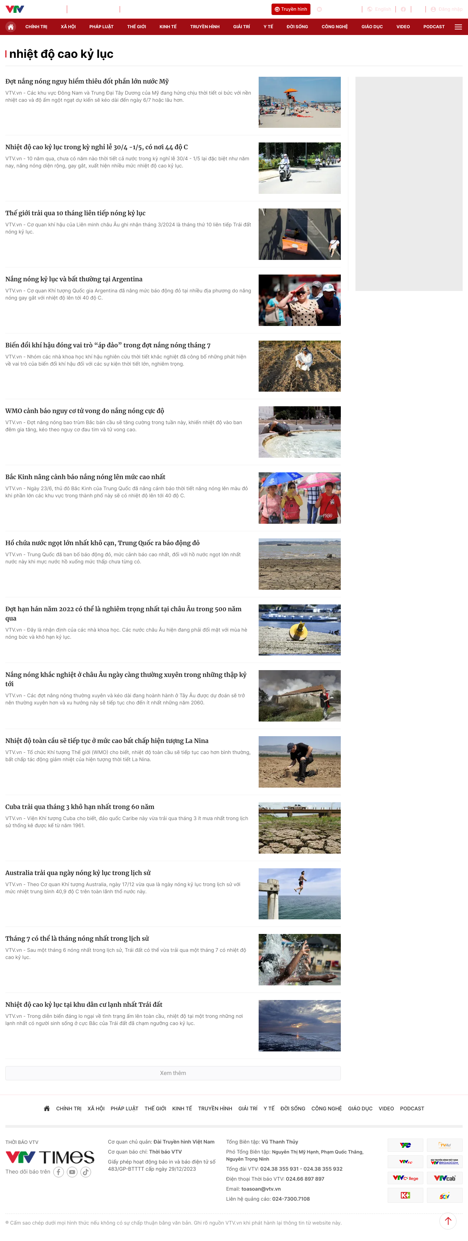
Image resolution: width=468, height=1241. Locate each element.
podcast (434, 26)
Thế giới (136, 26)
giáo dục (372, 26)
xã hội (68, 26)
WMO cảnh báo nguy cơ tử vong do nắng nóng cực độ (84, 411)
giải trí (241, 26)
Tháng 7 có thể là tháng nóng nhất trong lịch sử (77, 939)
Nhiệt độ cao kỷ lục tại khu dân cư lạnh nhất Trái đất (84, 1005)
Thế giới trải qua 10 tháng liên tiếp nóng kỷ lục (75, 213)
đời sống (297, 26)
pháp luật (101, 26)
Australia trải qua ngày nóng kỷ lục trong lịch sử (77, 873)
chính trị (36, 26)
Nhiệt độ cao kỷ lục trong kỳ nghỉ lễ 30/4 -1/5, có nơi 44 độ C (96, 147)
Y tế (268, 26)
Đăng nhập (446, 9)
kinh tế (168, 26)
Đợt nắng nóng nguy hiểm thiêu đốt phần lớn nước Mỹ (87, 81)
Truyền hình (291, 9)
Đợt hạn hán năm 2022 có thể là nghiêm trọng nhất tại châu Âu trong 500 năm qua (123, 613)
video (403, 26)
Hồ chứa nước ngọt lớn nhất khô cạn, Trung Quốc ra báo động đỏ (102, 543)
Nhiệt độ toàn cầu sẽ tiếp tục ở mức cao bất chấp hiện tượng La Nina (107, 741)
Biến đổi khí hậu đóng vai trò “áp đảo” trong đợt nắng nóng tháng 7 (107, 345)
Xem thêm (173, 1073)
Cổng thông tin (337, 9)
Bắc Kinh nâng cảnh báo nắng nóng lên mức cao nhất (85, 477)
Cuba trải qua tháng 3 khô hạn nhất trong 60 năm (79, 807)
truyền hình (204, 26)
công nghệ (335, 26)
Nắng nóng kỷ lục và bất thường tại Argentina (74, 279)
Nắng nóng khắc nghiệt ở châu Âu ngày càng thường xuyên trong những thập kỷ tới (126, 679)
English (379, 9)
